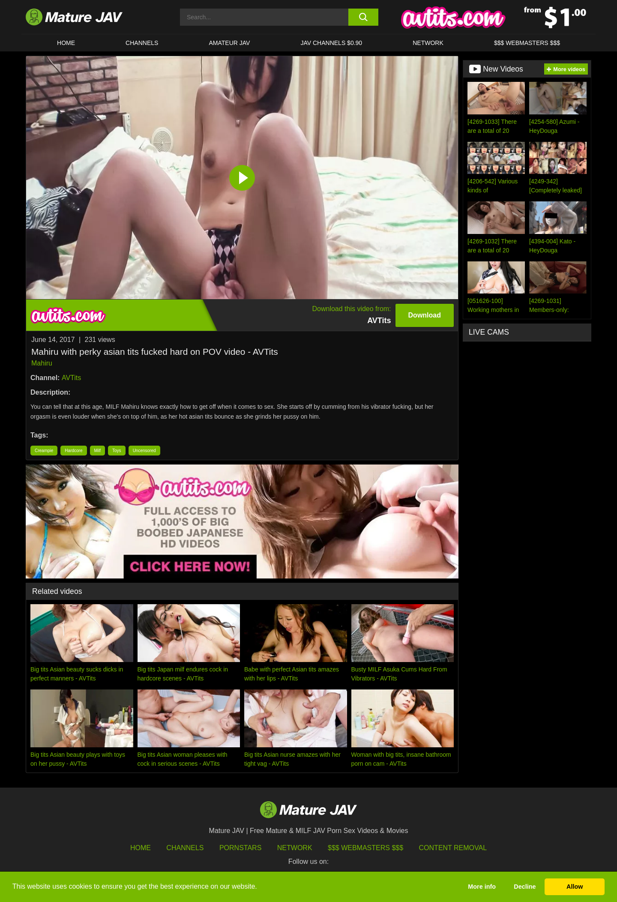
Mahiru (41, 363)
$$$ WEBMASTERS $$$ (527, 42)
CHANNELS (142, 42)
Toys (116, 450)
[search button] (363, 17)
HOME (66, 42)
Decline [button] (525, 886)
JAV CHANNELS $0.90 (331, 42)
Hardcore (73, 450)
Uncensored (144, 450)
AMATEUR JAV (229, 42)
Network (428, 42)
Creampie (44, 450)
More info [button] (482, 886)
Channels (185, 847)
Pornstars (240, 847)
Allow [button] (574, 886)
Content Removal (453, 847)
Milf (97, 450)
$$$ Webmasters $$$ (365, 847)
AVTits (71, 377)
